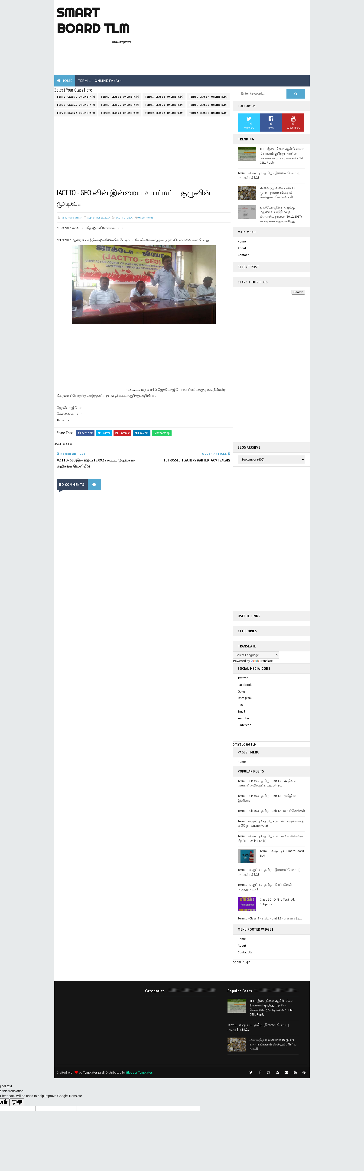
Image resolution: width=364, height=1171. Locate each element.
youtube (243, 718)
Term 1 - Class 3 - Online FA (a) (164, 96)
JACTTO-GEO (124, 217)
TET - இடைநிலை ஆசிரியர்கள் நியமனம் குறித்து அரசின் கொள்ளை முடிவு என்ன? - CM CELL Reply (282, 156)
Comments (145, 217)
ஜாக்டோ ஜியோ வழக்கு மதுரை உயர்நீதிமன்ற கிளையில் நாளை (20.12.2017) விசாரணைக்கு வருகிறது (281, 214)
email (241, 711)
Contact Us (245, 952)
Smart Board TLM (93, 20)
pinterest (244, 725)
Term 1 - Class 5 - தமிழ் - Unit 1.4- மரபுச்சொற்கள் (271, 811)
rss (240, 705)
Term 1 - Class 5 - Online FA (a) (76, 104)
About (242, 248)
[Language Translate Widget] (256, 655)
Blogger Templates (139, 1072)
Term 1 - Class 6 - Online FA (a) (120, 104)
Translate (262, 661)
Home (67, 81)
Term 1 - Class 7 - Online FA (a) (164, 104)
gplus (242, 691)
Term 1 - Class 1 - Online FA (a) (76, 96)
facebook (245, 685)
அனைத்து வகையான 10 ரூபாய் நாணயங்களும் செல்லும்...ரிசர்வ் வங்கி (277, 192)
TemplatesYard (93, 1072)
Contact (243, 255)
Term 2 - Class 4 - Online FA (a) (164, 113)
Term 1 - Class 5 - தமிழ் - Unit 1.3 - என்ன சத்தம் (270, 918)
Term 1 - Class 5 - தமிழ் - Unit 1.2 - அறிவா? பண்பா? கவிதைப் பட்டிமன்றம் (267, 783)
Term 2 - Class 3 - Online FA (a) (120, 113)
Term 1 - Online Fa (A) (98, 81)
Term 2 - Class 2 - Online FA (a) (76, 113)
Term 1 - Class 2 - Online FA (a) (120, 96)
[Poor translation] (17, 1102)
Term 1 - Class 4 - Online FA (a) (208, 96)
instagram (245, 698)
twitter (243, 678)
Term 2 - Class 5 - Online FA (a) (208, 113)
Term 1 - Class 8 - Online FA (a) (208, 104)
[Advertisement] (222, 37)
